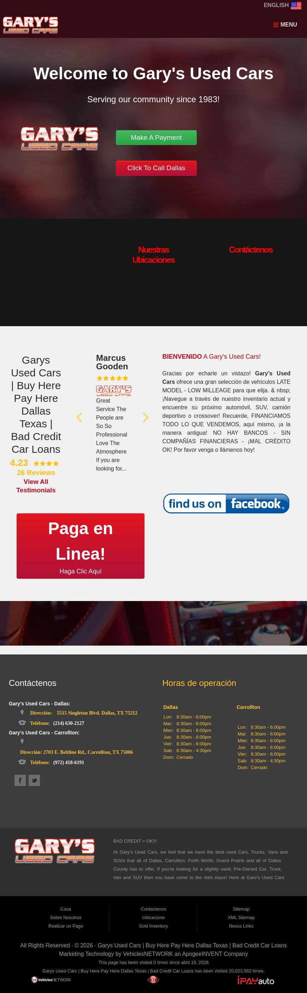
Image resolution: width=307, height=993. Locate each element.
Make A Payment (156, 137)
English (283, 5)
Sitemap (241, 909)
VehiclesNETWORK (148, 954)
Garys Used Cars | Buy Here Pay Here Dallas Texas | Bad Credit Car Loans (192, 945)
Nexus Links (241, 926)
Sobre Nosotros (66, 917)
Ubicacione (153, 917)
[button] (79, 417)
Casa (65, 909)
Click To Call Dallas (156, 168)
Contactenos (153, 909)
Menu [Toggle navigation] (285, 25)
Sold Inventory (153, 926)
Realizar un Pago (65, 926)
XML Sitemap (241, 917)
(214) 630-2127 (68, 723)
